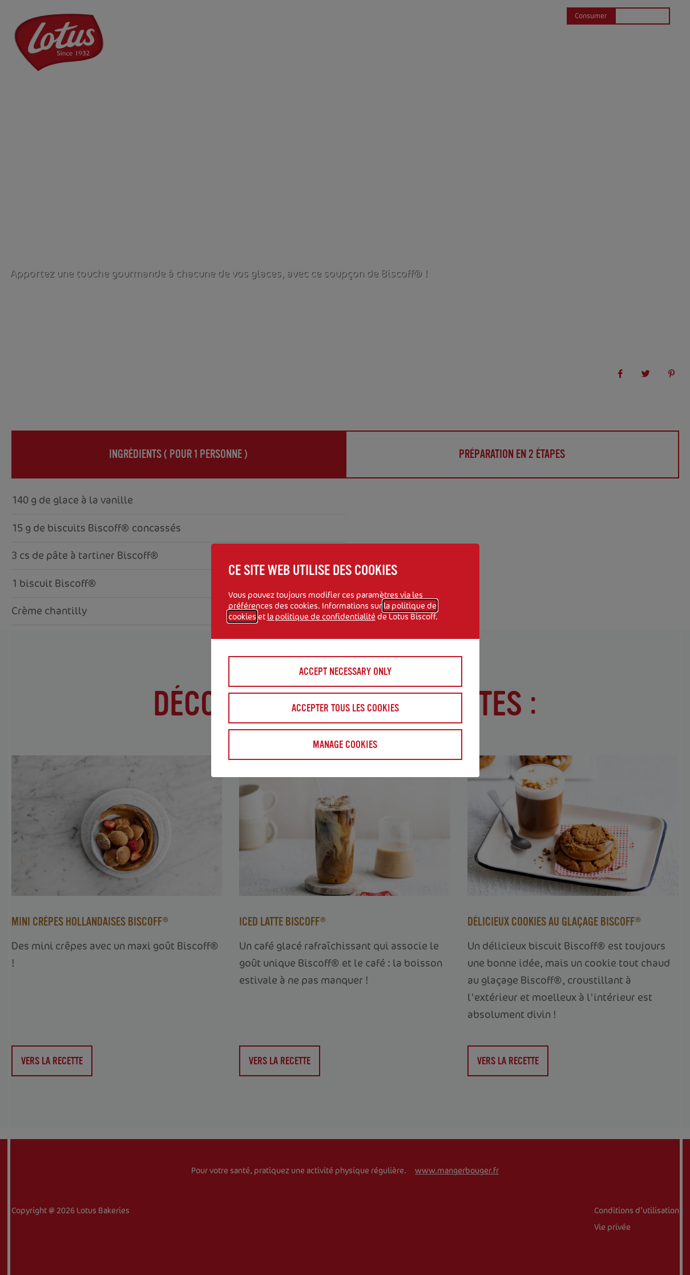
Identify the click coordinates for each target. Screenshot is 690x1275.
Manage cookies (345, 744)
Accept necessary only (345, 671)
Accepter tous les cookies (345, 708)
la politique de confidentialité (321, 616)
